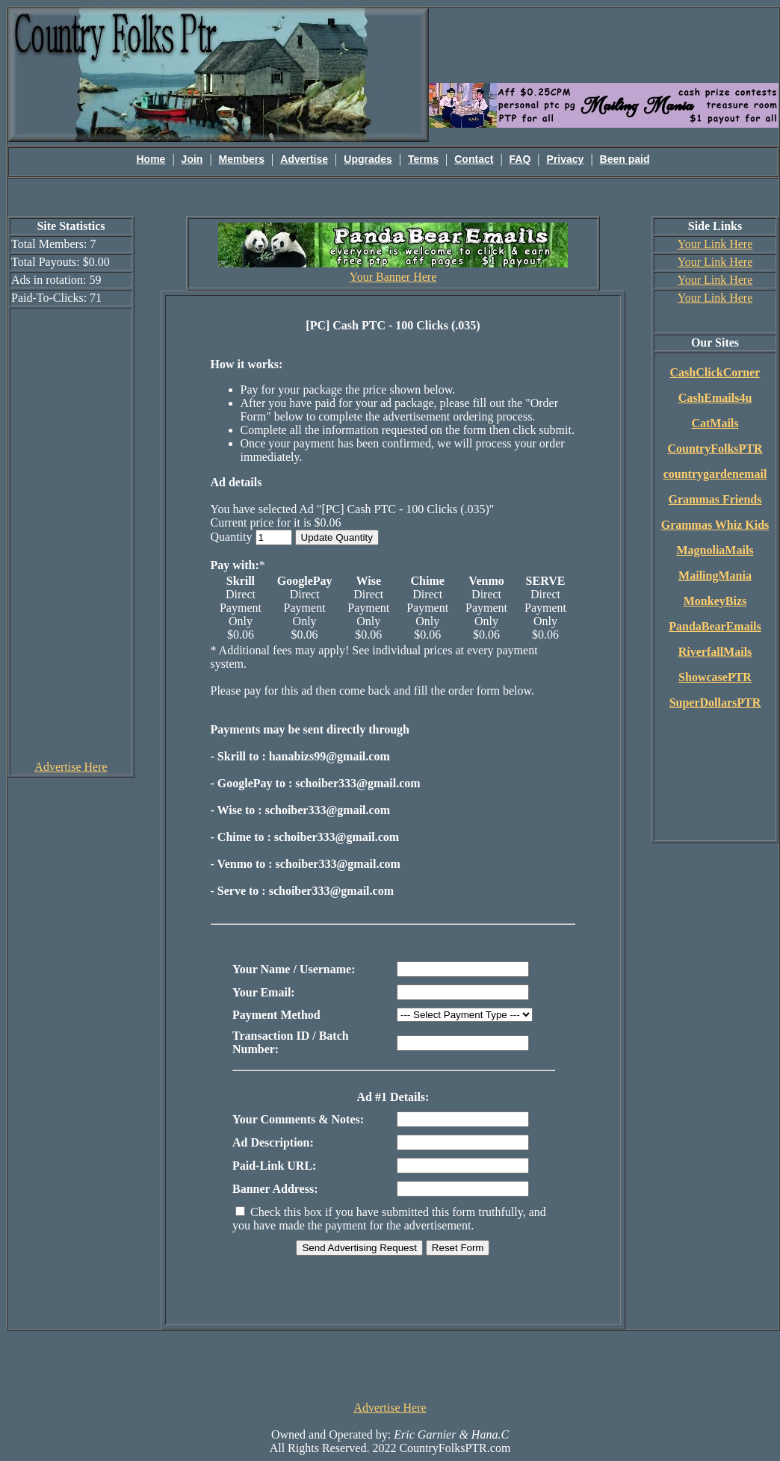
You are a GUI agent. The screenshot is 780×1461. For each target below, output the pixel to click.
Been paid (625, 159)
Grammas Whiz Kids (715, 524)
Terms (423, 159)
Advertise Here (70, 766)
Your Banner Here (393, 276)
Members (241, 159)
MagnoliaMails (714, 550)
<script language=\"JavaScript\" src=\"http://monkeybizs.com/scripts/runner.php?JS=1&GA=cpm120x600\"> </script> (71, 533)
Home (151, 159)
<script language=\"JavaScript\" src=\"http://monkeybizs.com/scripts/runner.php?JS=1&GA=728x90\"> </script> (390, 1364)
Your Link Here (715, 244)
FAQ (520, 159)
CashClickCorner (715, 372)
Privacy (565, 159)
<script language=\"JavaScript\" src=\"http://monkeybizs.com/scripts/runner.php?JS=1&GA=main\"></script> (604, 44)
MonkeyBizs (715, 601)
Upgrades (368, 159)
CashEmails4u (715, 397)
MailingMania (715, 575)
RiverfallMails (715, 651)
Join (192, 159)
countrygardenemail (715, 474)
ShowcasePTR (715, 677)
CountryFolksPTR (714, 448)
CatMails (714, 423)
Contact (473, 159)
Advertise (304, 159)
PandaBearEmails (715, 626)
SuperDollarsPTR (715, 702)
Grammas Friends (715, 499)
